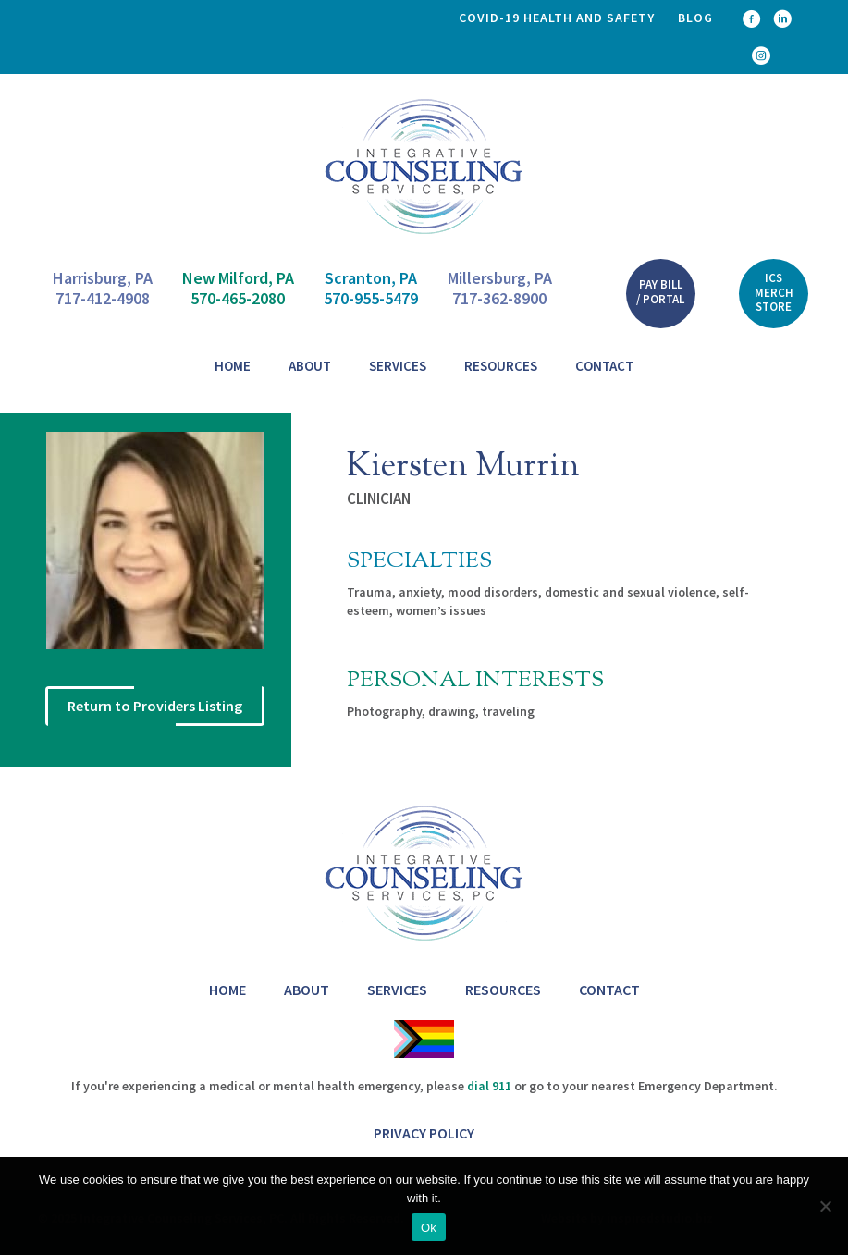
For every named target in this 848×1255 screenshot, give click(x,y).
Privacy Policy (424, 1133)
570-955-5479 (371, 298)
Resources (500, 366)
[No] (825, 1206)
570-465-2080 (237, 298)
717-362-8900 (499, 298)
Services (397, 366)
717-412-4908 (102, 299)
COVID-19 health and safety (557, 17)
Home (233, 366)
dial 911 (489, 1085)
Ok (428, 1228)
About (310, 366)
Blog (695, 17)
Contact (604, 366)
